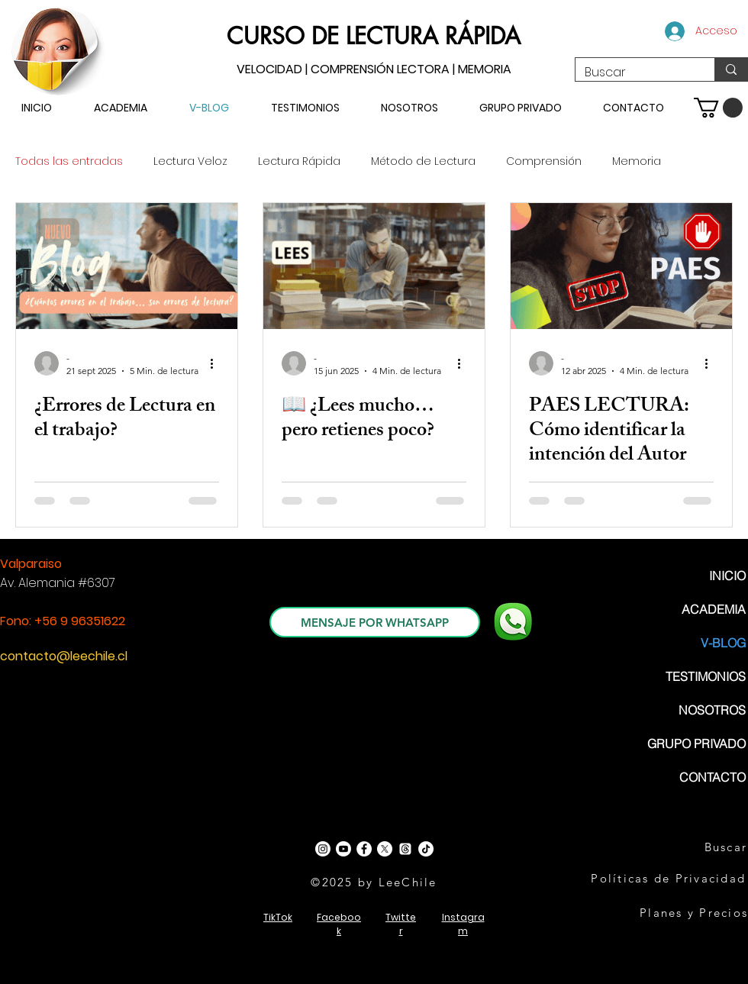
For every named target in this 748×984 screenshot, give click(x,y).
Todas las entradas (69, 161)
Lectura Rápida (299, 161)
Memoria (636, 161)
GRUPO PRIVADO (696, 743)
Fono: (17, 621)
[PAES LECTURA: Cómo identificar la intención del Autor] (621, 266)
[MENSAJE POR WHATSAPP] (374, 622)
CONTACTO (712, 777)
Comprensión (544, 161)
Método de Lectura (423, 161)
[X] (384, 849)
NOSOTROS (712, 710)
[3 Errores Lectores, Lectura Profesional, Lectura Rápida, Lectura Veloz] (126, 266)
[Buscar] (633, 72)
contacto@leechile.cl (63, 656)
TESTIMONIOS (706, 676)
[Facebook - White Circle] (364, 849)
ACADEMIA (714, 609)
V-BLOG (723, 642)
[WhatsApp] (513, 621)
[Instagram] (322, 849)
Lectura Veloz (190, 161)
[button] (718, 108)
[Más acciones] (217, 363)
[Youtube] (343, 849)
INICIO (727, 575)
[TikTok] (426, 849)
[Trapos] (405, 849)
